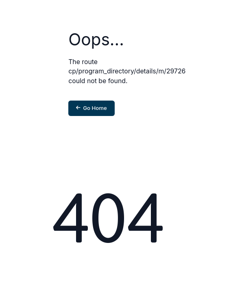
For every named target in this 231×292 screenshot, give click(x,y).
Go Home (91, 108)
